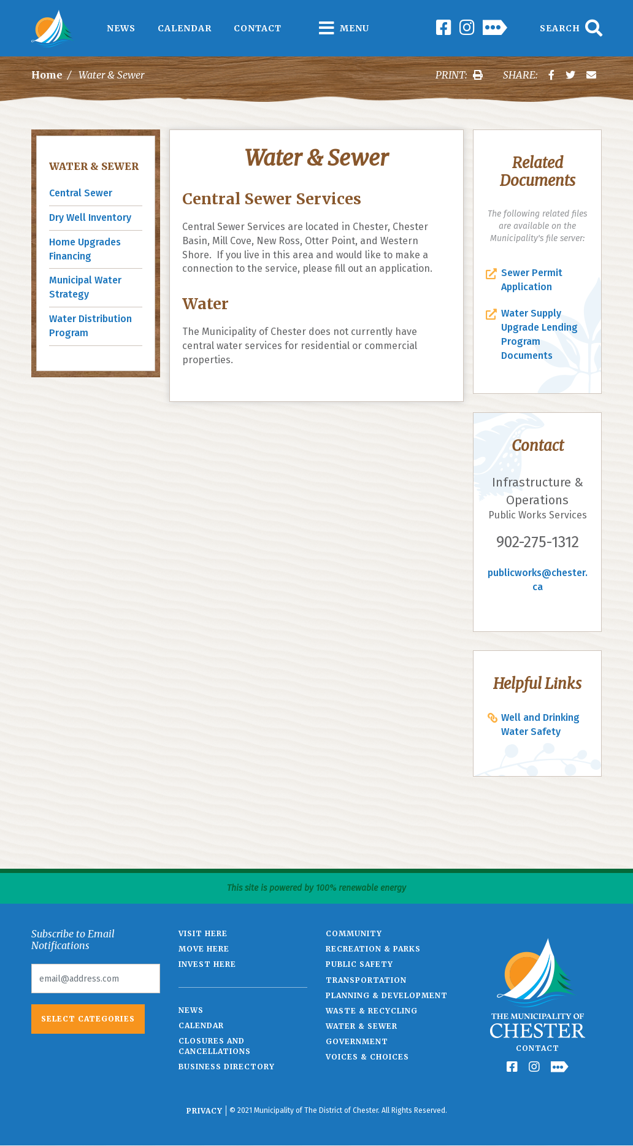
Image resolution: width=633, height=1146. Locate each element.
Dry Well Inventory (90, 217)
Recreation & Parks (373, 948)
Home (47, 75)
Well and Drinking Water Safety (540, 724)
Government (357, 1041)
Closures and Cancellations (214, 1046)
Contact (258, 28)
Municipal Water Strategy (85, 287)
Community (354, 933)
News (121, 28)
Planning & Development (387, 995)
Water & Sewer (94, 166)
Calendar (185, 28)
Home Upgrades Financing (85, 249)
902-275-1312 (537, 542)
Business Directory (226, 1066)
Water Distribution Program (90, 326)
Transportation (366, 980)
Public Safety (359, 964)
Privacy (204, 1110)
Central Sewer (80, 193)
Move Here (203, 948)
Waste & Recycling (372, 1010)
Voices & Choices (367, 1056)
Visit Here (203, 933)
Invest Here (207, 964)
